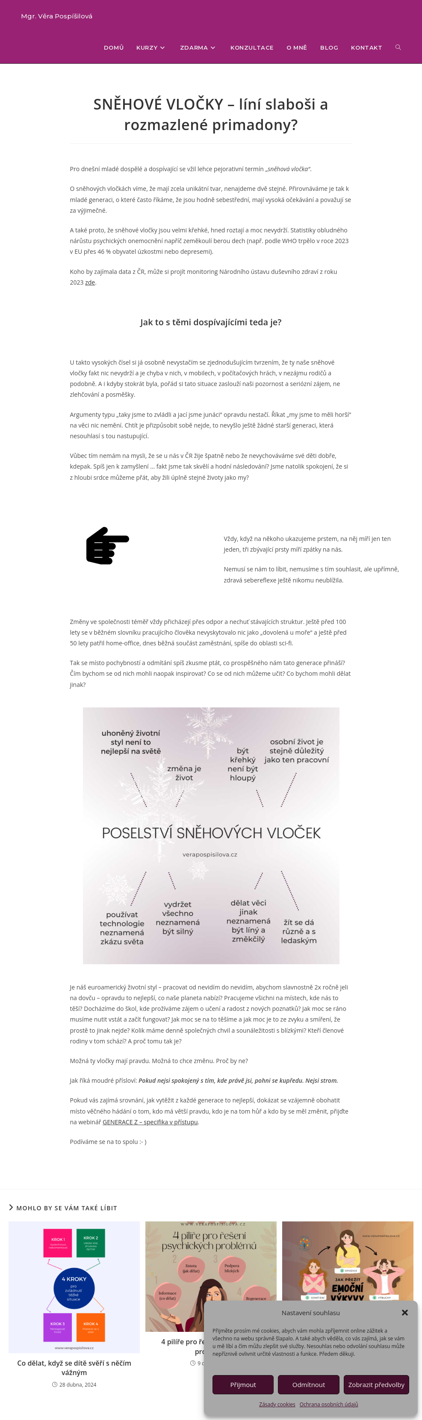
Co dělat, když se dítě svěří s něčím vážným (74, 1367)
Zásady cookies (277, 1404)
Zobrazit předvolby (376, 1384)
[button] (405, 1312)
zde (90, 282)
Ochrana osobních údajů (329, 1404)
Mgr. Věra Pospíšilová (56, 16)
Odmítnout (308, 1384)
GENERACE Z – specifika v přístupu (150, 1122)
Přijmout (243, 1384)
